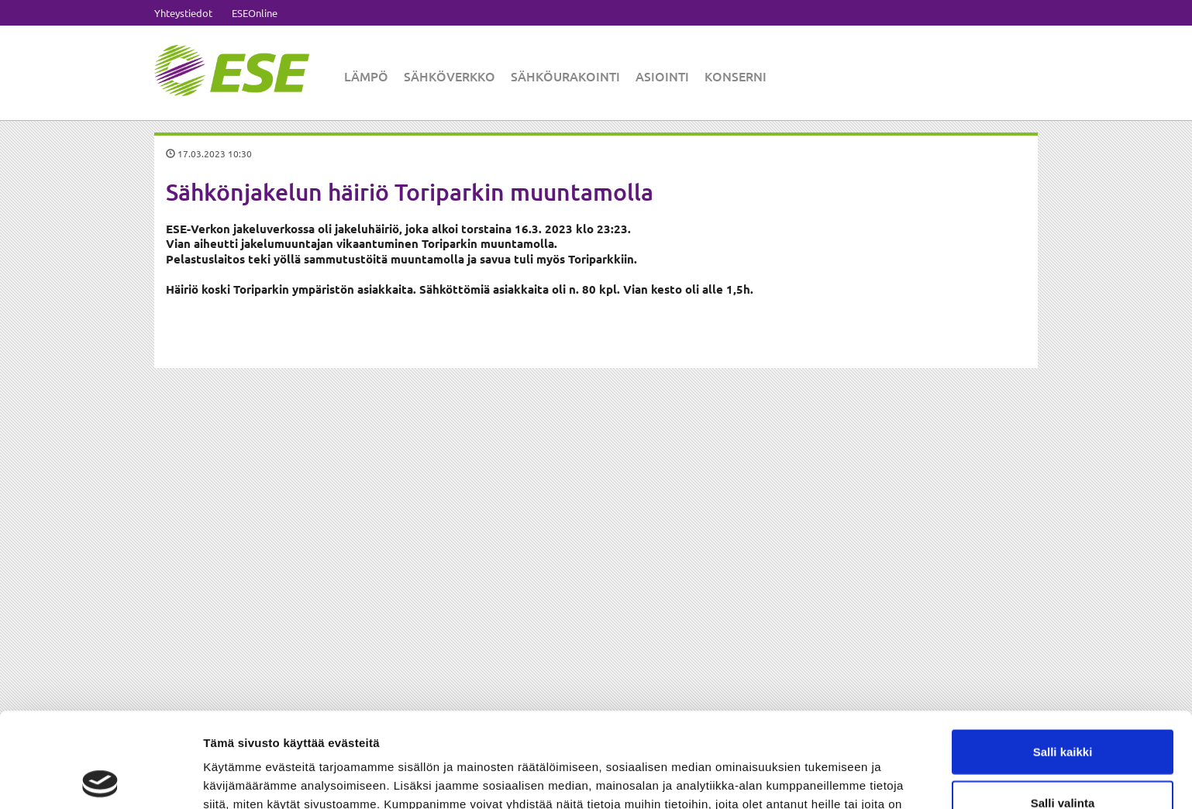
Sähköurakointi (565, 75)
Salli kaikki (1063, 656)
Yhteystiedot (183, 12)
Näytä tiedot (829, 778)
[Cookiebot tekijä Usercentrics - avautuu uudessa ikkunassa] (100, 778)
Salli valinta (1063, 707)
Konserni (736, 75)
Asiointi (662, 75)
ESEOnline (254, 12)
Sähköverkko (449, 75)
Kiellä (1062, 758)
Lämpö (366, 75)
